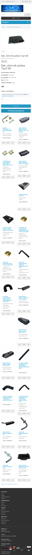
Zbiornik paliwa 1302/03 (23, 195)
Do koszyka (16, 106)
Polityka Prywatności (5, 497)
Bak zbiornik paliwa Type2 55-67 (8, 433)
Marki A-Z (3, 510)
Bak (4, 484)
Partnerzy (3, 513)
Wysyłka (3, 495)
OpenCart (9, 552)
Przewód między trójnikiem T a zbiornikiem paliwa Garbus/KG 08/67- (24, 365)
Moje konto (3, 518)
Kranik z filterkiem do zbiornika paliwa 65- (7, 130)
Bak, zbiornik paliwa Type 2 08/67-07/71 (23, 331)
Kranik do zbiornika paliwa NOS (23, 433)
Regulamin (3, 498)
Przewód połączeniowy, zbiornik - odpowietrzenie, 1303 (23, 264)
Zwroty (2, 504)
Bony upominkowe (5, 511)
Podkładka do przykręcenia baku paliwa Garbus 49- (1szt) (8, 163)
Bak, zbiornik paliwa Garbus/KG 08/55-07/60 (24, 467)
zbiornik (7, 484)
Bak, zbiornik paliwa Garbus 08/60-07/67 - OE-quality (24, 130)
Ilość (2, 99)
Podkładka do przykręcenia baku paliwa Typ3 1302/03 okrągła (24, 229)
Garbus (14, 484)
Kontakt (2, 502)
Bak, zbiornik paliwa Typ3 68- (13, 27)
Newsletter (3, 523)
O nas (2, 493)
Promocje (3, 514)
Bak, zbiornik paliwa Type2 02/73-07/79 (6, 364)
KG (17, 484)
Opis (3, 51)
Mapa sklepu (4, 505)
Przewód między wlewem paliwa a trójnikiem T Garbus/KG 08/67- (8, 398)
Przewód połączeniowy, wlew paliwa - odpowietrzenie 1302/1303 (7, 299)
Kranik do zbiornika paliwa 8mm (7, 467)
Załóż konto (11, 96)
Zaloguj (4, 96)
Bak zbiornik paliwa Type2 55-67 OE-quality (24, 298)
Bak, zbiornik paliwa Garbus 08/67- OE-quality (24, 162)
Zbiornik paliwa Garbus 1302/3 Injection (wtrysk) (8, 229)
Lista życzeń (3, 521)
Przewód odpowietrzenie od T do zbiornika (8, 263)
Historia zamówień (5, 520)
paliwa (10, 484)
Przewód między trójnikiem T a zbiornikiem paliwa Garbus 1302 (23, 398)
